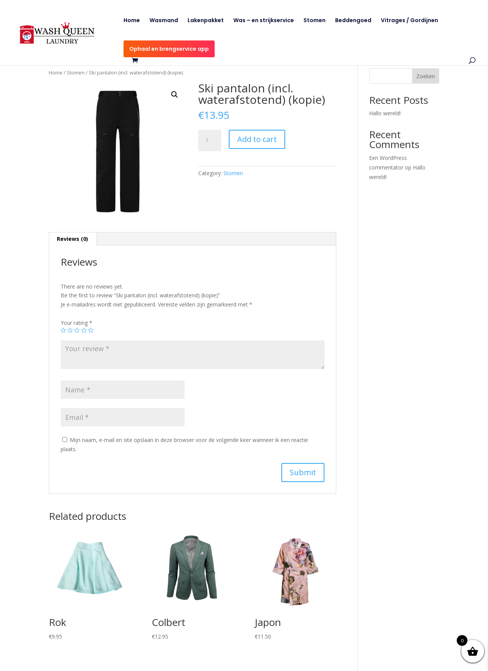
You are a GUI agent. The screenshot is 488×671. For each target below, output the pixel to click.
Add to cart (257, 139)
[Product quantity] (209, 140)
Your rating (76, 322)
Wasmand (163, 21)
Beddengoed (353, 21)
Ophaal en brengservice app (169, 49)
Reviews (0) (72, 238)
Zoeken (425, 76)
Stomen (314, 21)
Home (132, 21)
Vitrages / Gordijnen (409, 21)
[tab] (72, 238)
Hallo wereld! (385, 113)
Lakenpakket (206, 21)
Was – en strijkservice (263, 21)
